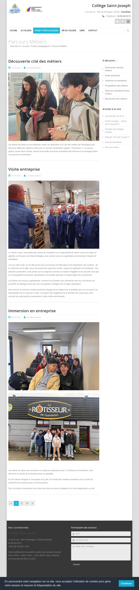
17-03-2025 (15, 176)
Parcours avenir (112, 147)
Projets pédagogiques (46, 30)
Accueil (13, 30)
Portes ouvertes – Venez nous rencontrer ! (115, 122)
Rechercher (128, 30)
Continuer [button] (126, 583)
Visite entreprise (24, 169)
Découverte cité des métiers (35, 61)
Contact (92, 30)
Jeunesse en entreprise (116, 81)
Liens (82, 30)
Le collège (26, 30)
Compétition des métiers (116, 86)
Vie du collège (69, 30)
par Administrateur (33, 68)
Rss (122, 21)
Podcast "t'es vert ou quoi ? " (117, 137)
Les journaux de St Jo (114, 116)
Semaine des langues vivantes (114, 130)
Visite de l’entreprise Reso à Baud (117, 92)
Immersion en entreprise (32, 310)
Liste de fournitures (113, 142)
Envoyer (76, 564)
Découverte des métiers (116, 99)
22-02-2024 (15, 317)
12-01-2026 (15, 68)
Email (117, 21)
